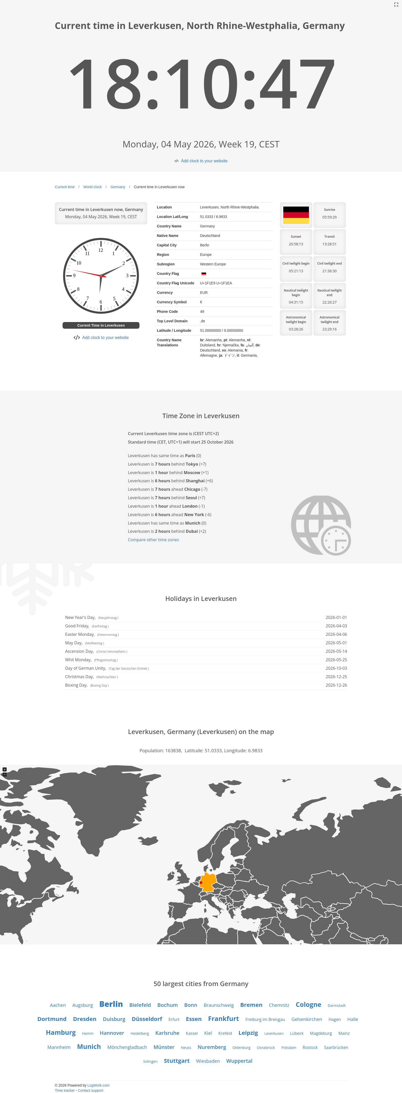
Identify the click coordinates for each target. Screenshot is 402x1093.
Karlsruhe (167, 1032)
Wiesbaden (208, 1061)
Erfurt (173, 1019)
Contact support (90, 1090)
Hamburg (61, 1032)
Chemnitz (279, 1005)
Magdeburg (321, 1033)
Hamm (87, 1033)
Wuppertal (239, 1060)
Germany (117, 187)
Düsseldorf (147, 1018)
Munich (89, 1046)
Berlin (111, 1004)
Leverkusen (274, 1033)
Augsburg (82, 1005)
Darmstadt (337, 1005)
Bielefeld (140, 1004)
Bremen (251, 1004)
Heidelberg (139, 1033)
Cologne (308, 1004)
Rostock (310, 1047)
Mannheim (59, 1047)
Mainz (344, 1033)
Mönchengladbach (127, 1047)
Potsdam (289, 1047)
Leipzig (248, 1032)
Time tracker (65, 1090)
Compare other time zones (153, 540)
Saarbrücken (336, 1047)
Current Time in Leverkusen (101, 325)
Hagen (335, 1019)
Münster (164, 1047)
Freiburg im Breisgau (265, 1019)
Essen (194, 1018)
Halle (352, 1019)
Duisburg (114, 1019)
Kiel (208, 1033)
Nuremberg (212, 1047)
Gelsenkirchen (307, 1019)
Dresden (85, 1018)
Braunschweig (219, 1005)
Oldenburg (241, 1047)
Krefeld (225, 1033)
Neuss (186, 1047)
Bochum (167, 1004)
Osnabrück (266, 1047)
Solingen (150, 1061)
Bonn (190, 1004)
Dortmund (52, 1018)
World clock (92, 187)
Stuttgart (176, 1060)
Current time (65, 187)
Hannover (112, 1032)
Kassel (192, 1033)
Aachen (58, 1005)
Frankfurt (223, 1018)
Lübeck (297, 1033)
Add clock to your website (204, 161)
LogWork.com (98, 1085)
